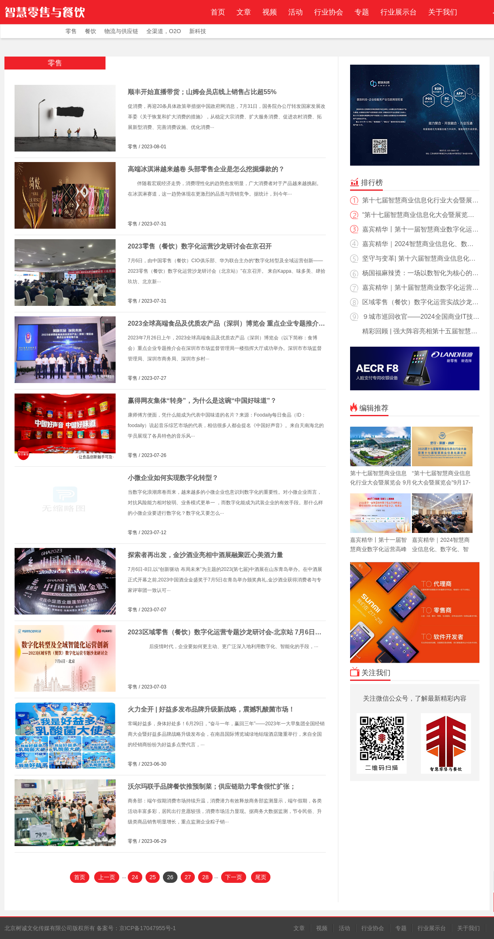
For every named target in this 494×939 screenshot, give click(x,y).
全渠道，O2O (163, 31)
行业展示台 (398, 12)
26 (170, 877)
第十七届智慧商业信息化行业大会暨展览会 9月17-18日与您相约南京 (414, 202)
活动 (295, 12)
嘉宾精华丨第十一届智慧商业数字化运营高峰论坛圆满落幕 (414, 231)
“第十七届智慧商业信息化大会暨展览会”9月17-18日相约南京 (413, 216)
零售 (71, 31)
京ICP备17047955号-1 (147, 928)
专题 (362, 12)
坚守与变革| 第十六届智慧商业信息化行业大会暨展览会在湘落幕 (413, 260)
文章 (243, 12)
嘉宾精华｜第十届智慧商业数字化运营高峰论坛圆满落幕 (414, 289)
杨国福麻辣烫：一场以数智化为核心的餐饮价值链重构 (414, 274)
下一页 (233, 877)
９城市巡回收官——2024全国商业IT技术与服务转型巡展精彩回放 (414, 318)
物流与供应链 (121, 31)
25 (153, 877)
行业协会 (328, 12)
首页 (218, 12)
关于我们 (442, 12)
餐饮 (90, 31)
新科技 (197, 31)
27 (188, 877)
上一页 (106, 877)
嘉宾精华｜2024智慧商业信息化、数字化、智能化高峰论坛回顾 (412, 245)
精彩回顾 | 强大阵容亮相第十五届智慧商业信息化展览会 (413, 333)
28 (205, 877)
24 (135, 877)
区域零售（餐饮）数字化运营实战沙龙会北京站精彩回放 (414, 304)
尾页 (260, 877)
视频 (269, 12)
